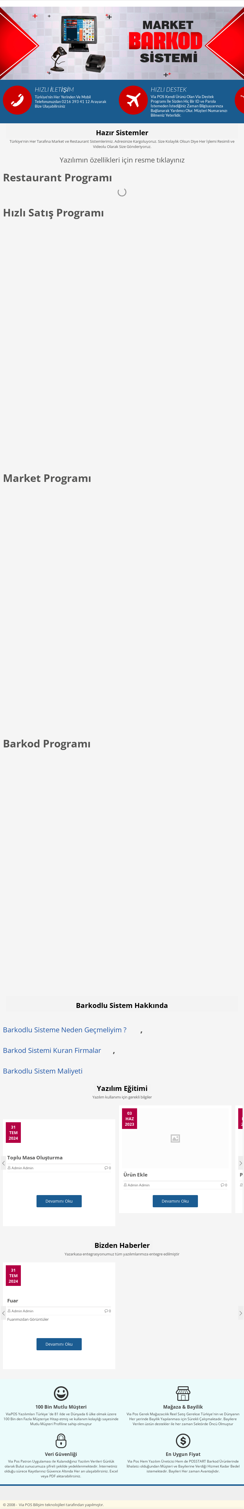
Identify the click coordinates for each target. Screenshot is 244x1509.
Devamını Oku (59, 1201)
